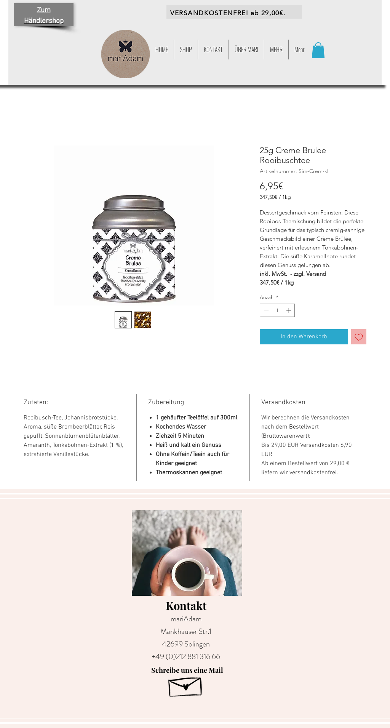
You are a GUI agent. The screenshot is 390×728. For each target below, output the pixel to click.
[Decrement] (265, 310)
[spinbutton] (277, 310)
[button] (276, 49)
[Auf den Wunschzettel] (358, 336)
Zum (44, 10)
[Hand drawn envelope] (186, 684)
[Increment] (289, 310)
